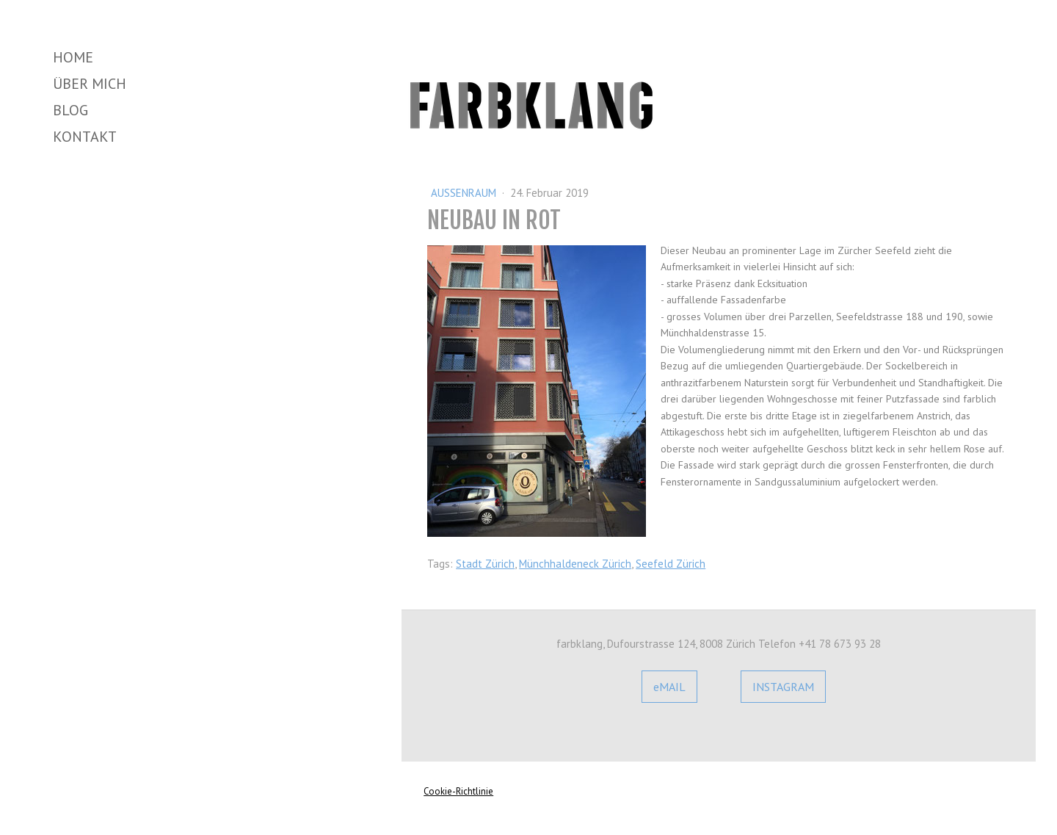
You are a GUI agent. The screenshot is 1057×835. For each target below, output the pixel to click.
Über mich (89, 83)
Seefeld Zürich (670, 564)
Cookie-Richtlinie (458, 791)
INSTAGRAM (783, 686)
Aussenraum (465, 193)
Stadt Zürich (485, 564)
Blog (70, 110)
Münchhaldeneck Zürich (575, 564)
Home (73, 57)
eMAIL (669, 686)
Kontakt (85, 136)
